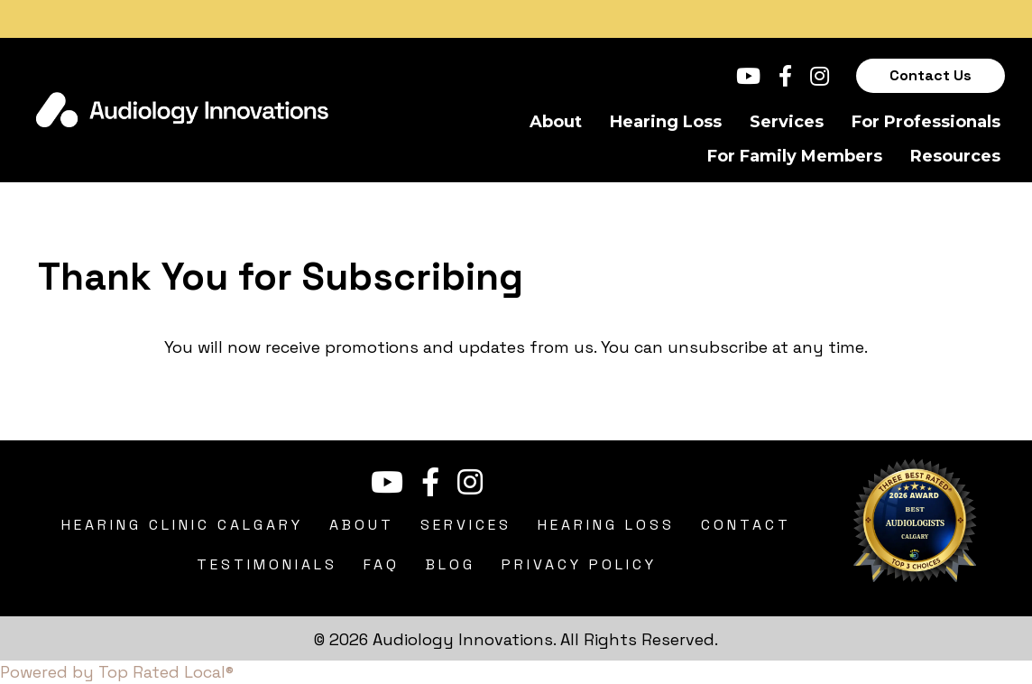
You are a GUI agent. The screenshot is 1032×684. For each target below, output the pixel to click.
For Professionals (926, 122)
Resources (955, 156)
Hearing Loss (666, 122)
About (556, 122)
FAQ (382, 564)
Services (787, 122)
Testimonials (267, 564)
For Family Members (794, 156)
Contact (746, 524)
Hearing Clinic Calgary (182, 524)
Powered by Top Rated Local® (117, 671)
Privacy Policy (579, 564)
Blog (450, 564)
